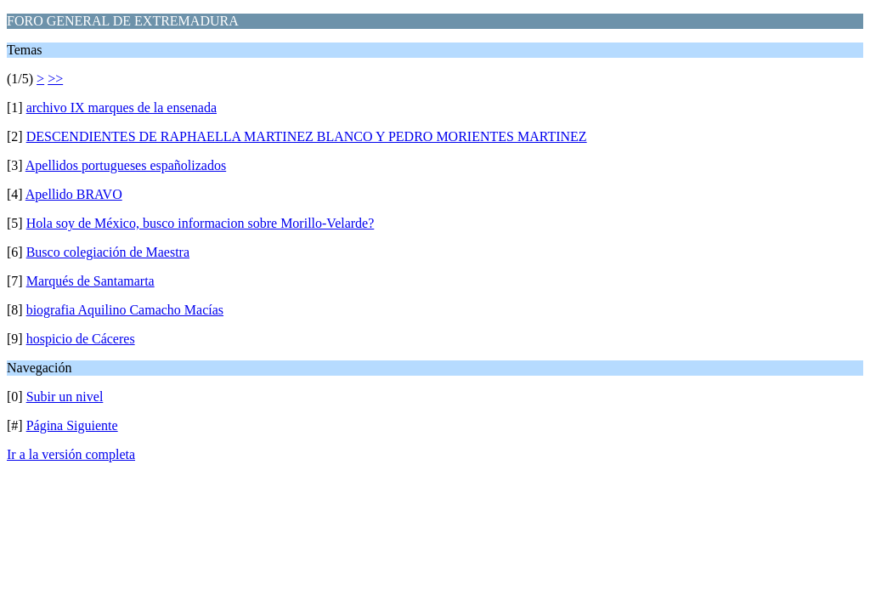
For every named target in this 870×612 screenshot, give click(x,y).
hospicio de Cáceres (80, 339)
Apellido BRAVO (73, 194)
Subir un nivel (65, 396)
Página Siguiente (72, 425)
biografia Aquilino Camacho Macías (124, 310)
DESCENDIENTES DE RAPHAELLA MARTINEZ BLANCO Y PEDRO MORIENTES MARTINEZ (306, 136)
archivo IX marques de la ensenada (121, 107)
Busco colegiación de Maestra (107, 252)
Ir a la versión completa (71, 454)
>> (55, 78)
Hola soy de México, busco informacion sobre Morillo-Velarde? (200, 223)
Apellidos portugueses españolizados (125, 165)
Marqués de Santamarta (90, 281)
